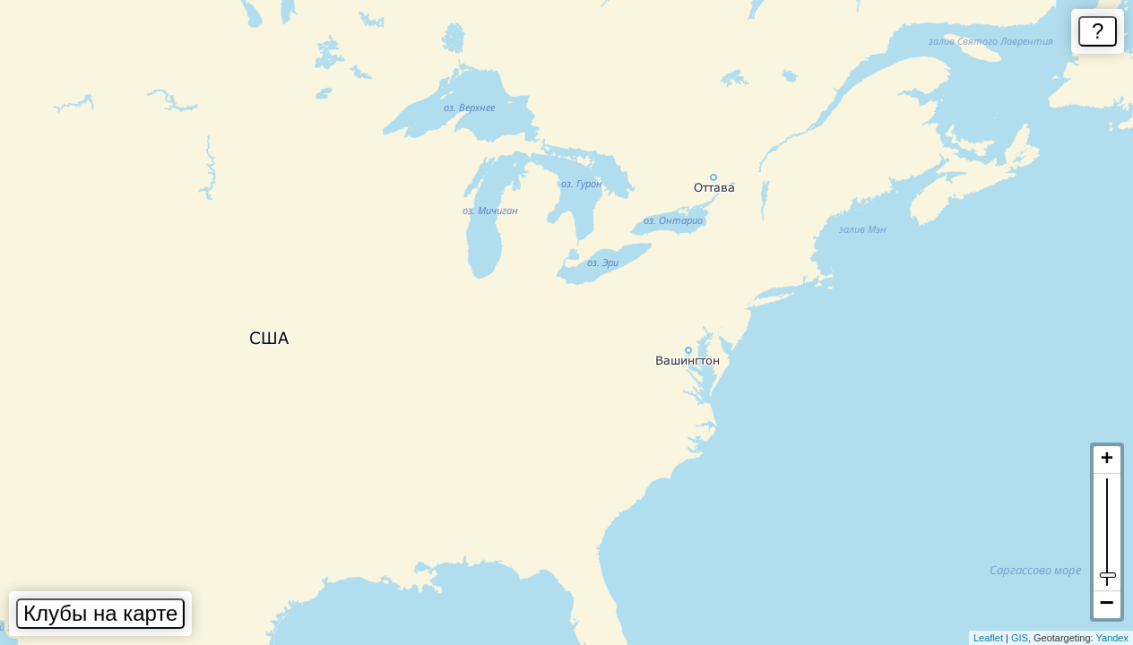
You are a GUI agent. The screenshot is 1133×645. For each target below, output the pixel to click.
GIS (1019, 637)
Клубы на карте (100, 613)
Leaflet (988, 637)
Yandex (1112, 637)
